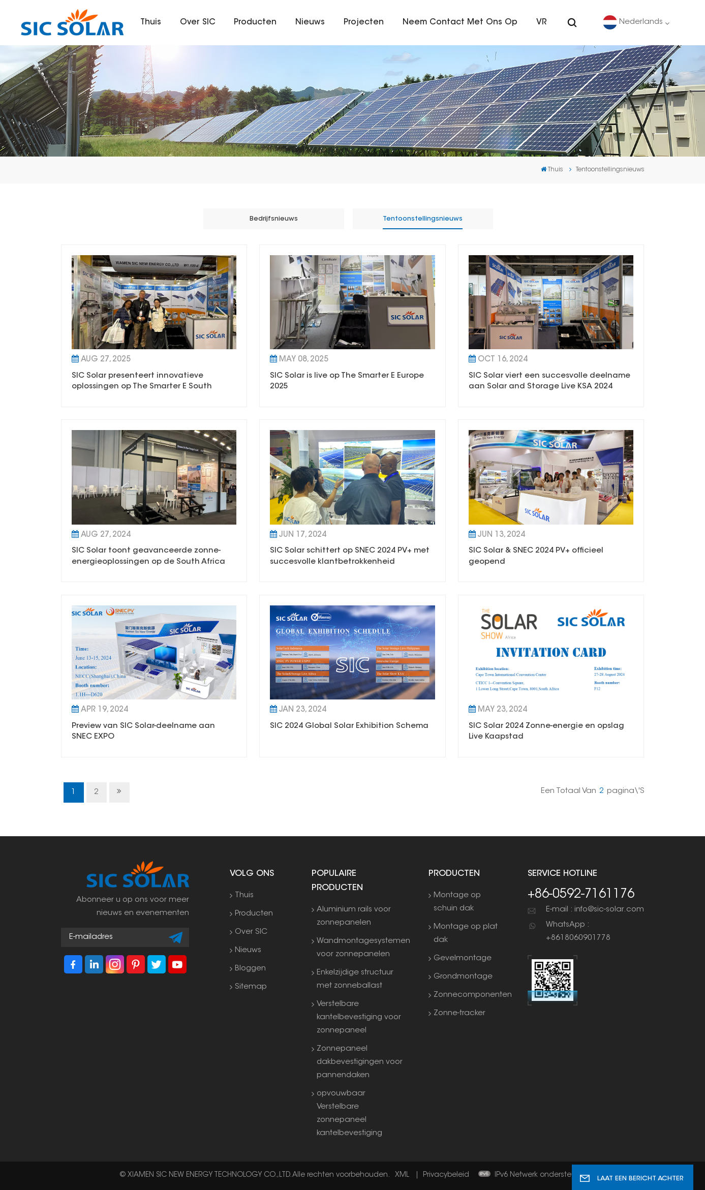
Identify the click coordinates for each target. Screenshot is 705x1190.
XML (402, 1175)
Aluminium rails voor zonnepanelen (354, 916)
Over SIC (198, 22)
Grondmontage (463, 977)
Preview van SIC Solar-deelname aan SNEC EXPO (143, 731)
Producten (255, 22)
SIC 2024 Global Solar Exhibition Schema (349, 726)
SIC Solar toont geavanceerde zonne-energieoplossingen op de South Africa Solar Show (148, 557)
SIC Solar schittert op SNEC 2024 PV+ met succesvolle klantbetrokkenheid (350, 556)
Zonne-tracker (459, 1013)
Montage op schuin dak (457, 902)
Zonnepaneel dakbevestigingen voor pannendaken (360, 1062)
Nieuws (310, 22)
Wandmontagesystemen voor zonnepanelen (363, 947)
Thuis (150, 22)
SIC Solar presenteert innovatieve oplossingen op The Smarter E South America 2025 (142, 382)
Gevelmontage (463, 958)
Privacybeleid (446, 1175)
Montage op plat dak (466, 933)
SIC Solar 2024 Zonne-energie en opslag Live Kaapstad (546, 731)
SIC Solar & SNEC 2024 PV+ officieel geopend (536, 556)
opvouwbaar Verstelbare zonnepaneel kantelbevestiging (349, 1113)
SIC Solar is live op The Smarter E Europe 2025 (347, 381)
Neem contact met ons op (460, 22)
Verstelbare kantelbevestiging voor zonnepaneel (359, 1017)
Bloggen (250, 968)
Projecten (364, 22)
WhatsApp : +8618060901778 (578, 931)
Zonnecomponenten (473, 995)
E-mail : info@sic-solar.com (595, 909)
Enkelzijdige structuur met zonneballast (355, 979)
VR (541, 22)
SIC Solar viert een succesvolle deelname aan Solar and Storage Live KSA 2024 (549, 381)
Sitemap (251, 987)
